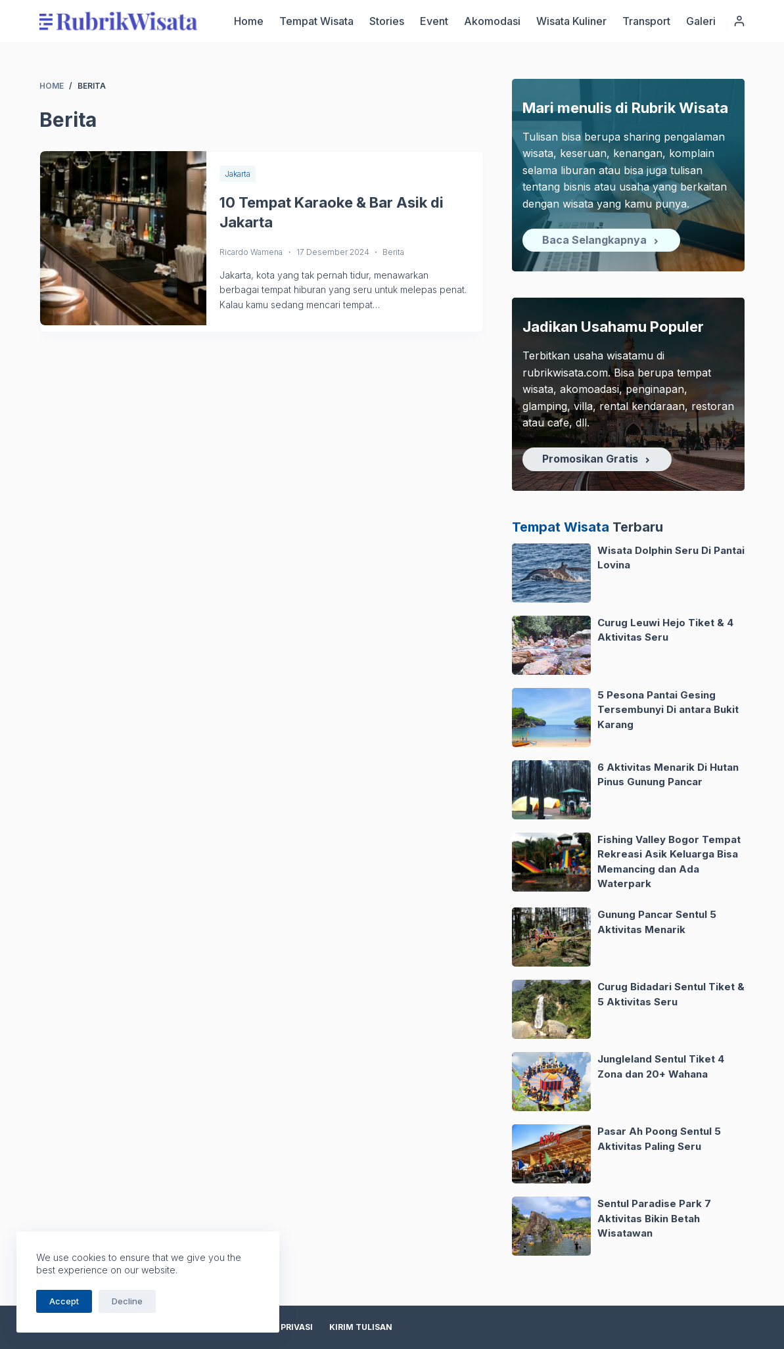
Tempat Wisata (316, 21)
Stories (386, 21)
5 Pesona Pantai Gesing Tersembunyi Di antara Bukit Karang (668, 710)
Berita (393, 252)
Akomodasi (492, 21)
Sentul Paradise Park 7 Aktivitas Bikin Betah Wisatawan (654, 1218)
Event (434, 21)
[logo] (118, 21)
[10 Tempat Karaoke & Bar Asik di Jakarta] (123, 238)
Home (249, 21)
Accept (64, 1301)
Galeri (701, 21)
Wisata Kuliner (571, 21)
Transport (646, 21)
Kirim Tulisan (360, 1327)
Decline (127, 1301)
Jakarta (237, 174)
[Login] (739, 21)
